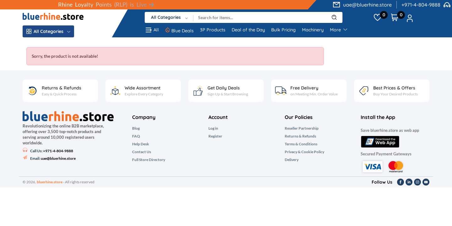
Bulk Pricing (283, 30)
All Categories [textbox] (166, 17)
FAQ (136, 136)
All (152, 30)
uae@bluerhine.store (367, 5)
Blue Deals (182, 31)
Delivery (292, 160)
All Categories (48, 31)
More (338, 30)
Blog (136, 128)
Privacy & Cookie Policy (304, 152)
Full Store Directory (148, 160)
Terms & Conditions (301, 144)
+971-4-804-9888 (420, 5)
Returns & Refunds (300, 136)
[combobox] (169, 17)
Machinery (313, 30)
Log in (213, 128)
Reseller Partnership (302, 128)
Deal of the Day (248, 30)
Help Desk (140, 144)
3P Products (212, 30)
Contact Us (141, 152)
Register (215, 136)
